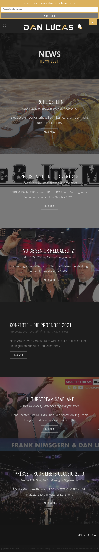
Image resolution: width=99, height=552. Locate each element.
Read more (49, 131)
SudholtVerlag (51, 109)
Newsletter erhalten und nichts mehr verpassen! (49, 3)
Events (71, 257)
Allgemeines (70, 109)
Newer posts (87, 535)
